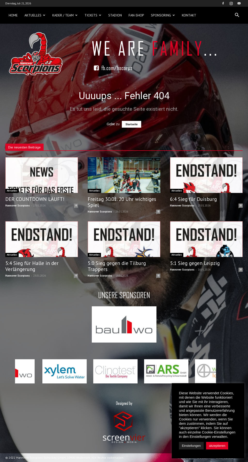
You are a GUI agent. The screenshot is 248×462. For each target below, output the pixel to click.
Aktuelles (34, 15)
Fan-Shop (136, 15)
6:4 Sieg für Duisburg (193, 199)
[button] (237, 15)
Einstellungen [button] (191, 445)
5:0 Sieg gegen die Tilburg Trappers (117, 266)
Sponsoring (163, 15)
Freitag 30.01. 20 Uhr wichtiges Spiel (122, 202)
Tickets (93, 15)
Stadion (115, 15)
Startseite (131, 124)
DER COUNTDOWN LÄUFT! (34, 199)
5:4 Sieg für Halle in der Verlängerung (32, 266)
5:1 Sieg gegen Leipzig (195, 263)
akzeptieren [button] (217, 445)
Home (13, 15)
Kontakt (189, 15)
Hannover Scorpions (17, 205)
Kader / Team (65, 15)
